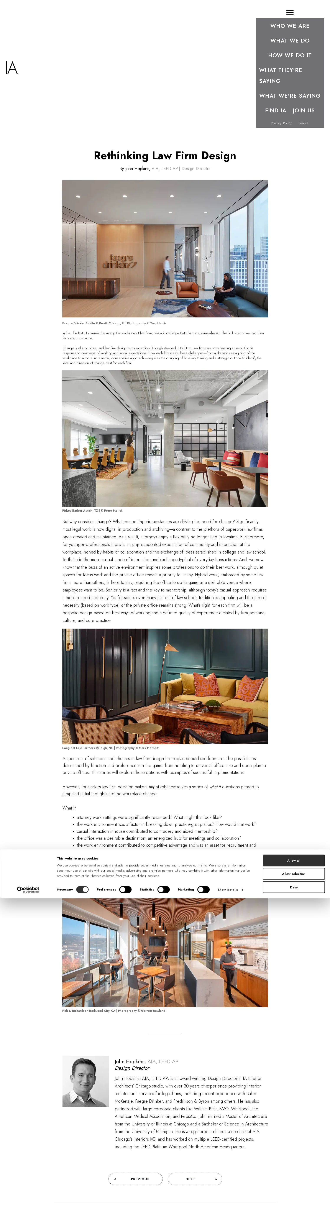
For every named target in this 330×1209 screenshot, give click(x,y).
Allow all (293, 1171)
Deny (294, 1198)
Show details (228, 1200)
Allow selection (293, 1184)
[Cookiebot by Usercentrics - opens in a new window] (28, 1200)
